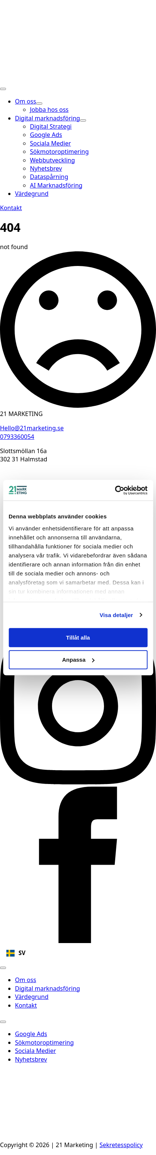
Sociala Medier (35, 1051)
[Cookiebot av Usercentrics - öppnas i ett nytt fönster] (114, 490)
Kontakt (26, 1005)
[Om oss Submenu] (39, 103)
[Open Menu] (3, 89)
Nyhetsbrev (31, 1059)
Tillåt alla (78, 637)
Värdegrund (31, 193)
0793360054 (17, 437)
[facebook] (78, 941)
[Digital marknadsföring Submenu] (83, 120)
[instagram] (78, 782)
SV (15, 953)
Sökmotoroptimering (44, 1042)
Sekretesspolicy (121, 1145)
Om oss (25, 101)
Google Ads (31, 1034)
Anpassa (78, 659)
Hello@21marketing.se (32, 428)
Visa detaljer (116, 615)
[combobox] (78, 953)
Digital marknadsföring (47, 118)
